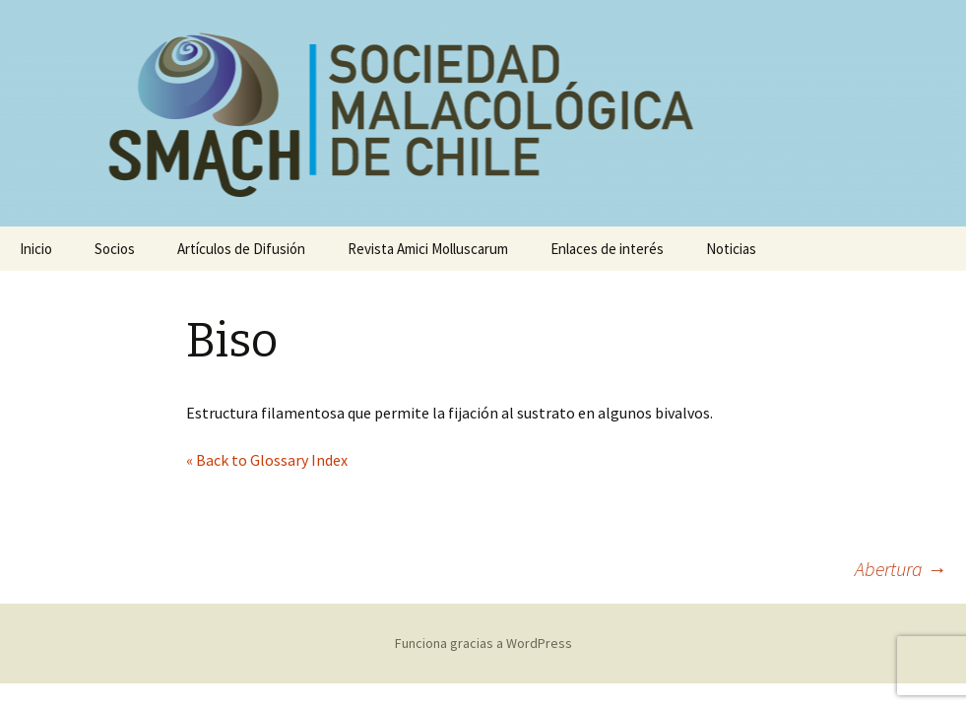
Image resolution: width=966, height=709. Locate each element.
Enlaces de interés (607, 248)
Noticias (731, 248)
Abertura (900, 568)
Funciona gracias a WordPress (483, 643)
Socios (115, 248)
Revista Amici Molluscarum (428, 248)
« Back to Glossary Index (267, 460)
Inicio (36, 248)
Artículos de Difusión (241, 248)
